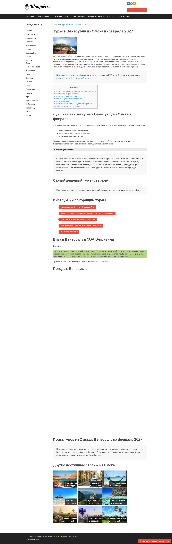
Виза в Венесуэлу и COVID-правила (68, 99)
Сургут (28, 85)
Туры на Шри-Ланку (117, 518)
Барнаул (29, 42)
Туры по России (95, 501)
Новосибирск (31, 70)
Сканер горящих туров (137, 10)
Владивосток (31, 45)
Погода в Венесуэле (62, 101)
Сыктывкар (30, 89)
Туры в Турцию (95, 518)
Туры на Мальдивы (118, 483)
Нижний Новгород (33, 67)
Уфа (27, 97)
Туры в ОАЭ (71, 501)
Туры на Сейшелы (118, 501)
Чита (28, 111)
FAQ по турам (43, 16)
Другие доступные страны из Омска (68, 106)
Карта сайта (73, 536)
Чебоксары (30, 104)
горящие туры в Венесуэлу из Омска (72, 78)
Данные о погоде (30, 539)
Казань (28, 57)
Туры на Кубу (96, 483)
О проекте (64, 536)
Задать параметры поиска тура (154, 541)
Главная (30, 16)
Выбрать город (95, 16)
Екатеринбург (31, 53)
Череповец (30, 108)
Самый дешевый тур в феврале (66, 94)
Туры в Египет (71, 483)
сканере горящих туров (98, 262)
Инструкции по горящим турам (65, 96)
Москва (29, 31)
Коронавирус (125, 16)
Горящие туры (78, 16)
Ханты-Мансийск (32, 100)
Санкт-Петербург (32, 34)
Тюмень (29, 93)
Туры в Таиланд (70, 518)
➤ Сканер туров (61, 16)
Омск (28, 74)
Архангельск (31, 38)
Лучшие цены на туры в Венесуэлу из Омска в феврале (75, 91)
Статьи (110, 16)
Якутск (28, 115)
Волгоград (30, 49)
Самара (29, 82)
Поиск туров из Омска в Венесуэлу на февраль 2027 (74, 104)
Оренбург (29, 78)
